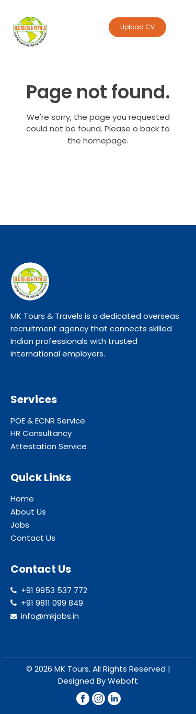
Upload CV (137, 27)
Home (22, 498)
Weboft (123, 680)
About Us (28, 511)
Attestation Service (48, 446)
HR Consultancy (41, 433)
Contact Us (32, 537)
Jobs (19, 524)
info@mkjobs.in (50, 615)
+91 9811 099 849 (52, 602)
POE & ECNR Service (47, 420)
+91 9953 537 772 (54, 590)
